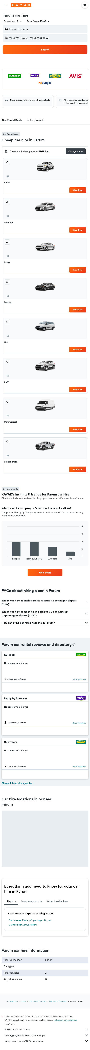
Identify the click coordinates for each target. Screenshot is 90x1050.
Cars (24, 1001)
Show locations (79, 679)
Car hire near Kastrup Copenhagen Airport (30, 920)
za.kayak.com (12, 1001)
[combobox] (13, 21)
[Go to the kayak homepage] (21, 5)
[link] (45, 572)
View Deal (77, 190)
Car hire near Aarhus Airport (23, 924)
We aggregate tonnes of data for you (46, 1035)
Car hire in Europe (37, 1001)
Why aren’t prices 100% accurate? (46, 1041)
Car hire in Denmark (57, 1001)
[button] (5, 5)
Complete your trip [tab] (31, 901)
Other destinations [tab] (57, 901)
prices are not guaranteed (66, 1020)
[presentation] (73, 644)
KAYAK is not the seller (46, 1029)
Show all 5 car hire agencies (17, 783)
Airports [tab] (11, 901)
